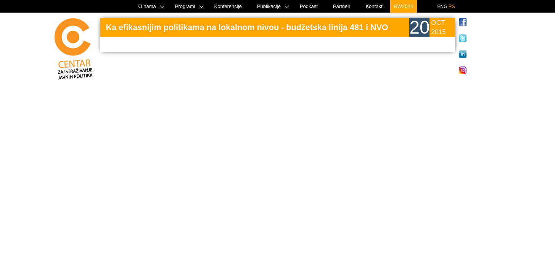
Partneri (342, 6)
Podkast (309, 6)
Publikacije (269, 6)
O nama (147, 6)
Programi (185, 6)
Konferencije (228, 6)
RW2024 (403, 6)
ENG (442, 6)
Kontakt (373, 6)
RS (452, 6)
